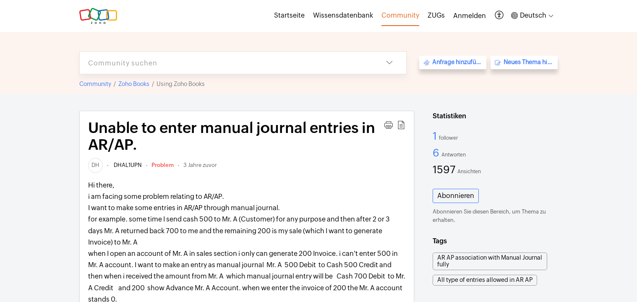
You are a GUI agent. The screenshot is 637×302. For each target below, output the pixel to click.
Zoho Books (133, 84)
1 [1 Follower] (436, 136)
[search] (226, 63)
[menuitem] (469, 16)
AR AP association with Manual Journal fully (489, 261)
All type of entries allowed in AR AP (485, 279)
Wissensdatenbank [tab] (343, 15)
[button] (499, 15)
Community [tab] (400, 15)
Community (95, 84)
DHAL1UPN (127, 165)
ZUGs (436, 15)
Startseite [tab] (289, 15)
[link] (95, 165)
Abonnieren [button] (455, 196)
